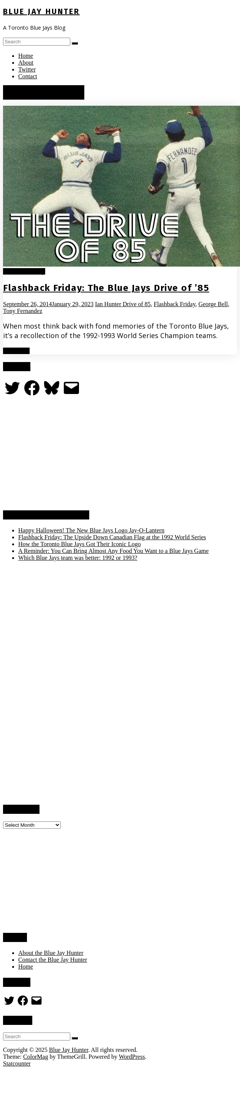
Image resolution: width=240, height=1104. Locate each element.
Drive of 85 (137, 304)
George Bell (212, 304)
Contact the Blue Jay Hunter (52, 959)
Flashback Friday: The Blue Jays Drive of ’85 (106, 288)
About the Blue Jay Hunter (51, 953)
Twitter (27, 69)
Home (25, 55)
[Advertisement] (60, 453)
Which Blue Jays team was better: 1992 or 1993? (77, 557)
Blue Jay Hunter (41, 11)
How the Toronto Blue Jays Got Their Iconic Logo (79, 544)
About (25, 62)
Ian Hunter (109, 304)
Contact (27, 76)
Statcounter (17, 1063)
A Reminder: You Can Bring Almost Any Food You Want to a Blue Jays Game (113, 551)
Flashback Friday (24, 271)
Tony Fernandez (22, 311)
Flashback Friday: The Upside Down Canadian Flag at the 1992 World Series (112, 537)
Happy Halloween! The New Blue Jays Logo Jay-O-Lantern (91, 530)
